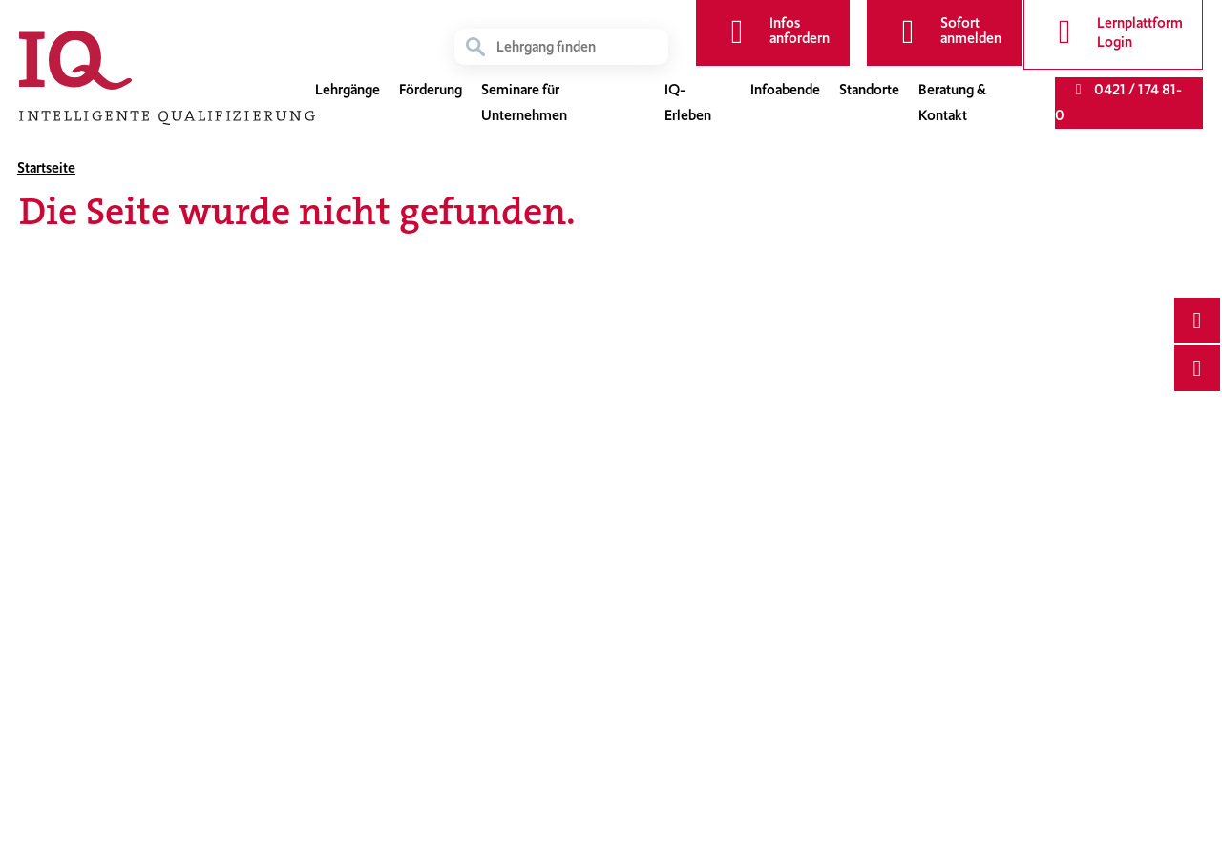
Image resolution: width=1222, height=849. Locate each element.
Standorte (869, 89)
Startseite (46, 167)
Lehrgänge (347, 89)
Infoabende (785, 89)
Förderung (430, 89)
